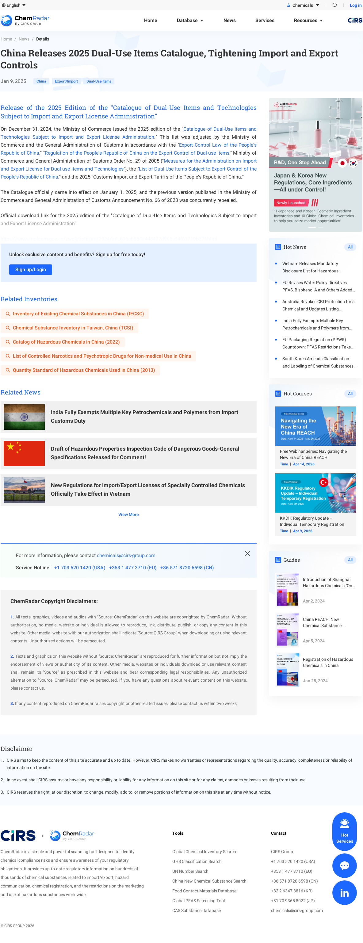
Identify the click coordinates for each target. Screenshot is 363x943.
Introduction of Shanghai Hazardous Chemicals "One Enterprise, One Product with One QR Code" (328, 583)
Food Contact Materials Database (204, 890)
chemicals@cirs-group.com (126, 555)
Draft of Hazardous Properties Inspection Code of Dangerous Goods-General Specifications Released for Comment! (145, 452)
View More (128, 514)
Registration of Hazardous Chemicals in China (328, 662)
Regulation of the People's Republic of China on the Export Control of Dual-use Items (137, 153)
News (24, 39)
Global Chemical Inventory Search (204, 851)
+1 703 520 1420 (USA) (79, 568)
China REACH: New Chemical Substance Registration (322, 623)
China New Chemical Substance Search (209, 881)
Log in (356, 5)
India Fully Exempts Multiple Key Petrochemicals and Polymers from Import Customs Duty (144, 416)
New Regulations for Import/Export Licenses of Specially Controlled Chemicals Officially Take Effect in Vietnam (148, 489)
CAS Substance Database (196, 910)
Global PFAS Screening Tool (198, 900)
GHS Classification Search (197, 861)
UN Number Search (190, 871)
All (350, 246)
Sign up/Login (30, 269)
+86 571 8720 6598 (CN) (187, 568)
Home (6, 39)
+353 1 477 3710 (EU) (133, 568)
